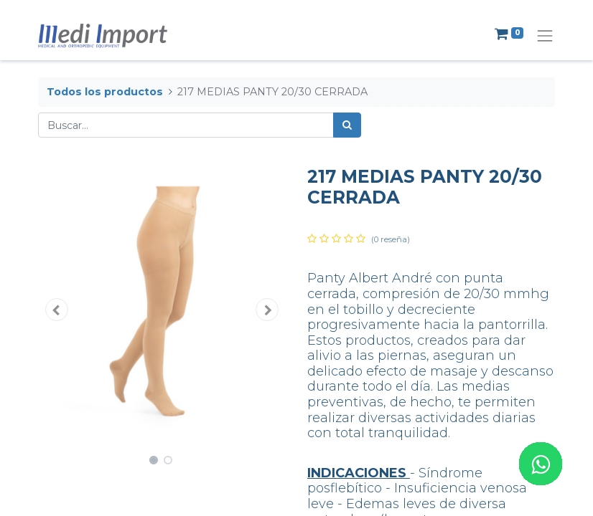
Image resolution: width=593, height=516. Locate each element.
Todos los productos (105, 91)
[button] (56, 309)
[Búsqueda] (347, 125)
